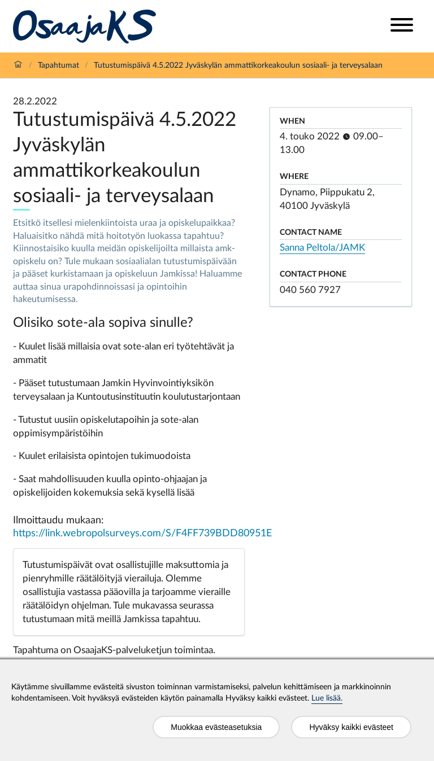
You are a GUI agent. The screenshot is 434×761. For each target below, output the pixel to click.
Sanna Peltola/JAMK (322, 247)
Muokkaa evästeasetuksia (216, 727)
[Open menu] (402, 26)
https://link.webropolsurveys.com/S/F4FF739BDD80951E (142, 533)
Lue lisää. (326, 698)
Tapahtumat (58, 65)
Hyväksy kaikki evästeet (351, 727)
